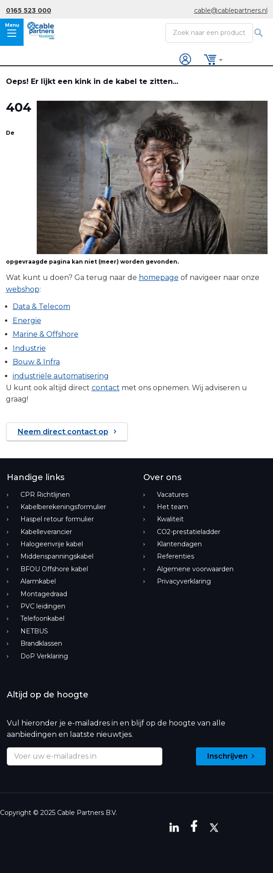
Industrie (29, 348)
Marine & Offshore (45, 334)
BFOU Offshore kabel (54, 569)
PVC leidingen (42, 606)
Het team (172, 507)
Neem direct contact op (63, 431)
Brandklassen (41, 643)
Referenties (175, 556)
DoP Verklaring (44, 656)
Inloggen (186, 60)
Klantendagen (179, 544)
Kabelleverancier (46, 532)
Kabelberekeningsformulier (63, 507)
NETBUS (34, 631)
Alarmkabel (38, 581)
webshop (22, 289)
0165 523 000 (28, 10)
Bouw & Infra (36, 362)
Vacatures (172, 494)
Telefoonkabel (42, 618)
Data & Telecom (41, 306)
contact (106, 387)
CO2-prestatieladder (188, 532)
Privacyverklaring (184, 581)
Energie (27, 320)
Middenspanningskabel (56, 556)
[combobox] (209, 32)
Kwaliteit (170, 519)
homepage (159, 277)
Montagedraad (43, 594)
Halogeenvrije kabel (51, 544)
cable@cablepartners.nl (231, 10)
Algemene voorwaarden (195, 569)
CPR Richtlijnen (45, 494)
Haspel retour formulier (57, 519)
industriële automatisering (61, 376)
